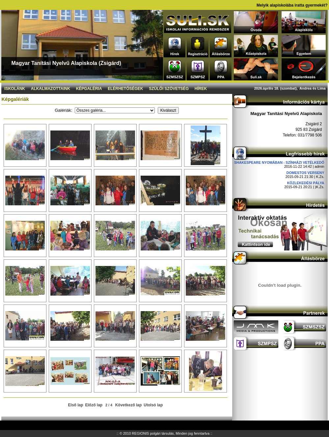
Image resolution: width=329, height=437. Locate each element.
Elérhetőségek (125, 88)
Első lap (75, 405)
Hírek (201, 88)
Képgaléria (89, 88)
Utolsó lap (153, 405)
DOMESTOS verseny (305, 173)
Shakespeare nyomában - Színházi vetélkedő (279, 162)
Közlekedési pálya (305, 183)
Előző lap (94, 405)
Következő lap (128, 405)
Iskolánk (14, 88)
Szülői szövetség (169, 88)
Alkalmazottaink (50, 88)
